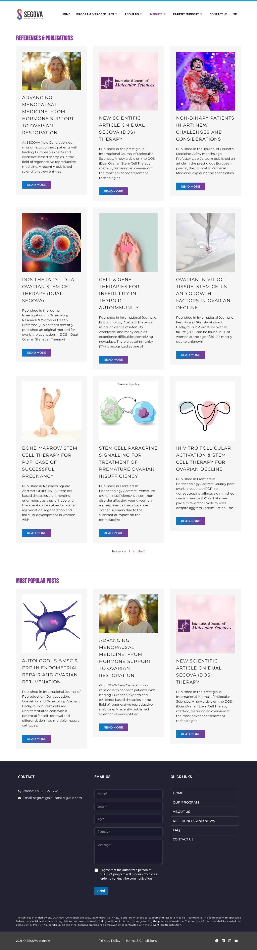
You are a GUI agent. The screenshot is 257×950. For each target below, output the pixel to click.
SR (235, 14)
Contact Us (218, 14)
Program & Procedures (96, 14)
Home (66, 14)
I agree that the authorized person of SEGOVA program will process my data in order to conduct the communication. (129, 874)
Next (141, 551)
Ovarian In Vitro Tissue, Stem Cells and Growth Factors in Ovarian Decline (203, 293)
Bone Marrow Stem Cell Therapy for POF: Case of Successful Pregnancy (49, 462)
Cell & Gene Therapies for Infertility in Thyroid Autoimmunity (119, 293)
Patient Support (187, 14)
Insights (157, 14)
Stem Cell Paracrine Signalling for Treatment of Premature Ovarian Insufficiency (128, 462)
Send (101, 891)
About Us (133, 14)
